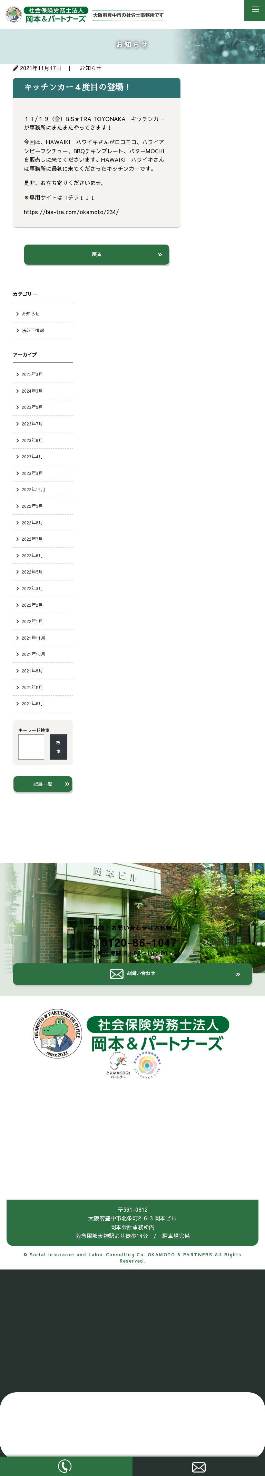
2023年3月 (32, 473)
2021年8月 (32, 687)
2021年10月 (33, 654)
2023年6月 (32, 440)
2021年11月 (33, 638)
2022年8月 (32, 522)
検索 (58, 747)
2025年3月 (32, 374)
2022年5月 (32, 572)
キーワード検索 (34, 730)
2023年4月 (32, 456)
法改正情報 (33, 330)
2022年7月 (32, 539)
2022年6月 (32, 555)
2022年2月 (32, 605)
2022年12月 (33, 489)
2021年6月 (32, 703)
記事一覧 (42, 783)
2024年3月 (32, 391)
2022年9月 (32, 506)
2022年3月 (32, 588)
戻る (96, 254)
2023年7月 (32, 424)
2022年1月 (32, 621)
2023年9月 (32, 407)
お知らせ (31, 314)
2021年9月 (32, 670)
